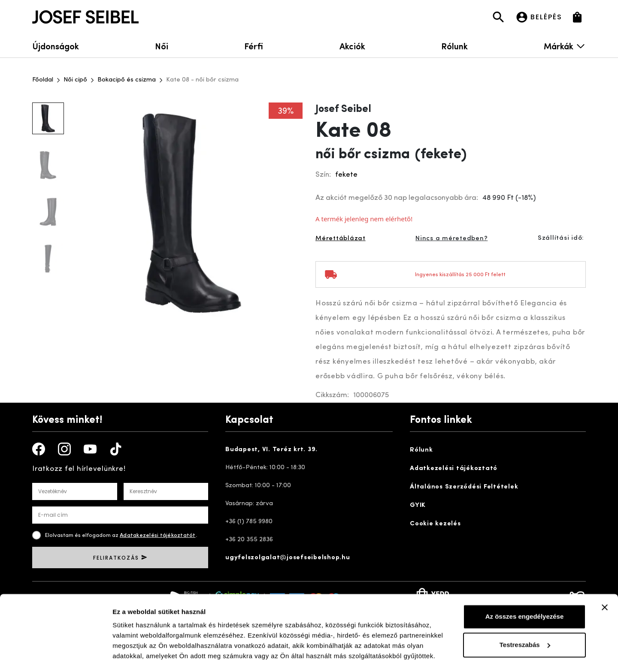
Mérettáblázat (340, 238)
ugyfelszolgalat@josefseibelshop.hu (287, 558)
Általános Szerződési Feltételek (464, 487)
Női (161, 45)
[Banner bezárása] (605, 574)
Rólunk (454, 45)
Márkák (565, 45)
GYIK (418, 505)
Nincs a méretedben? (451, 238)
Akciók (352, 45)
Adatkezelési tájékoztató (453, 468)
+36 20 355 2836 (249, 539)
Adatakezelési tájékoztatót (158, 535)
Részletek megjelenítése (150, 646)
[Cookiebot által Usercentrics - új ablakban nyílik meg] (55, 646)
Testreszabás (525, 611)
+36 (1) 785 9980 (249, 521)
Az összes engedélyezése (524, 583)
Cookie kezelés (435, 524)
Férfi (253, 45)
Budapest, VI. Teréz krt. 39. (271, 449)
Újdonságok (55, 45)
